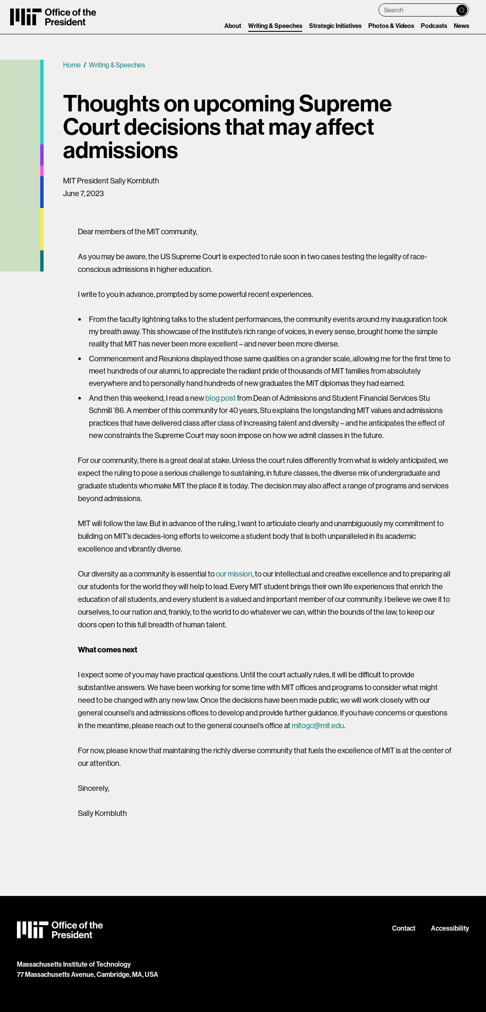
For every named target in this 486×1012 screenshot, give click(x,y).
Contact (403, 928)
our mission (234, 574)
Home (72, 65)
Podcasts (434, 26)
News (461, 26)
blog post (220, 398)
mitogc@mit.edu (318, 725)
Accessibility (450, 928)
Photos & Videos (391, 26)
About (232, 26)
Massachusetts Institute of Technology (74, 964)
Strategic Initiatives (335, 26)
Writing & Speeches (275, 26)
